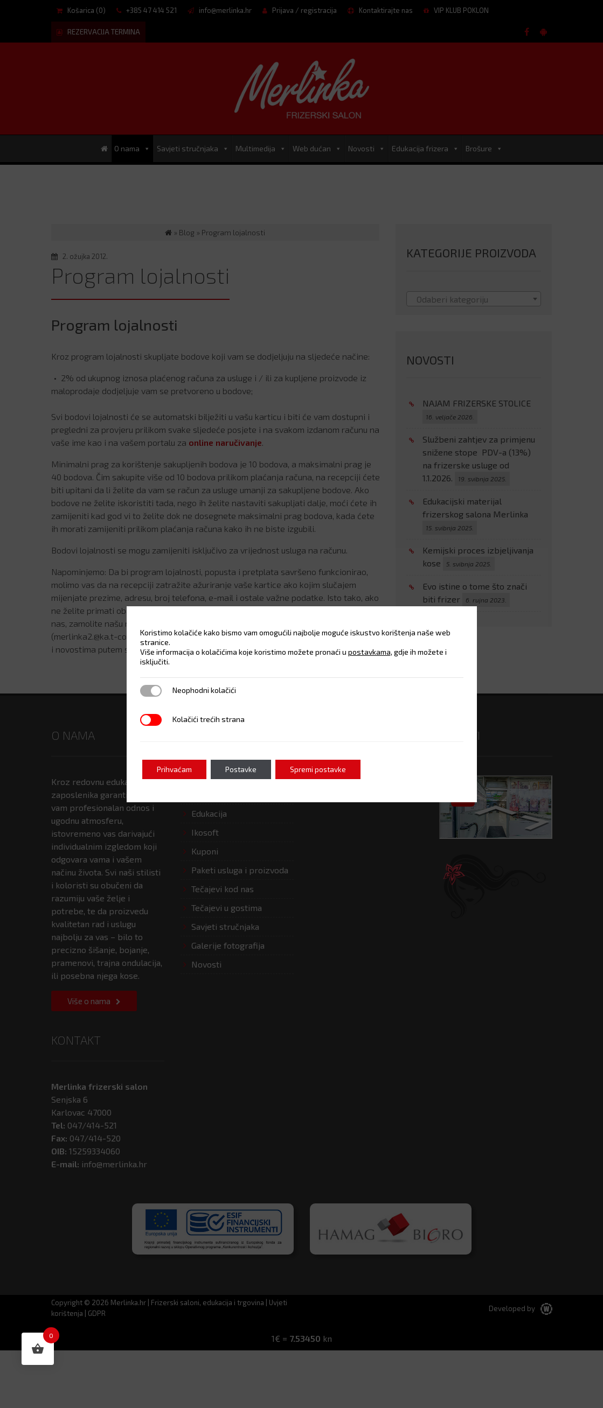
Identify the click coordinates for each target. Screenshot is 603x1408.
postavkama (369, 651)
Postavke (246, 769)
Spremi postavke (327, 769)
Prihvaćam (175, 769)
